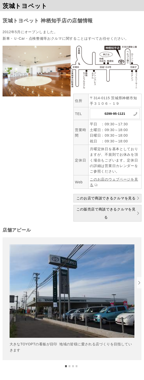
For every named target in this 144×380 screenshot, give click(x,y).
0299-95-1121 (115, 114)
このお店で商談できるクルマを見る (106, 198)
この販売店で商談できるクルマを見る (106, 213)
